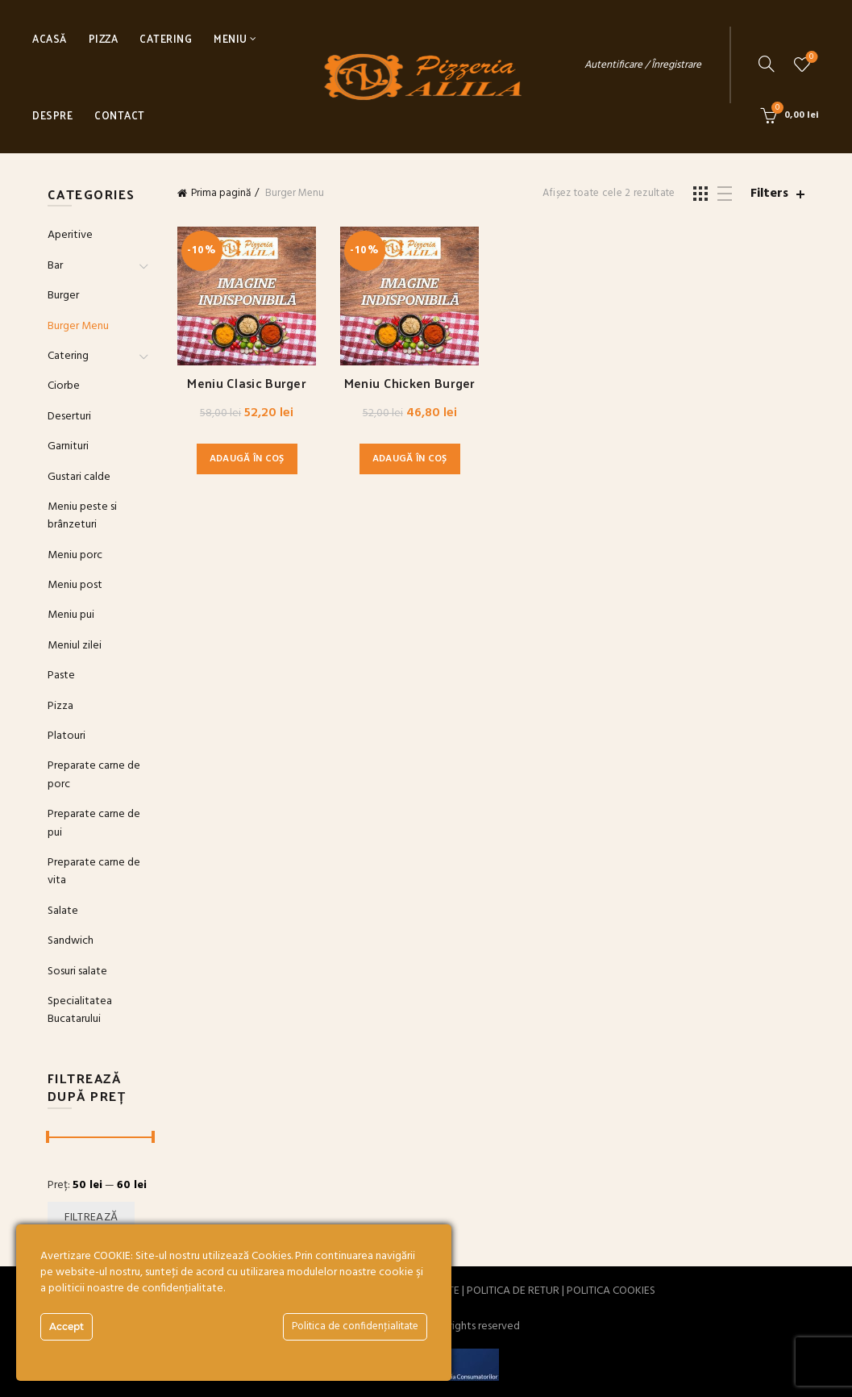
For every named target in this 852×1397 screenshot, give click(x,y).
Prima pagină (221, 193)
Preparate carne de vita (94, 871)
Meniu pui (71, 615)
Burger (63, 295)
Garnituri (68, 446)
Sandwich (71, 941)
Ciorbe (64, 386)
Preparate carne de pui (94, 823)
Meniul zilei (75, 645)
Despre (52, 115)
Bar (55, 265)
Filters (769, 194)
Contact (119, 115)
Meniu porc (75, 555)
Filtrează (91, 1217)
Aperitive (70, 235)
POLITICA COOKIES (611, 1291)
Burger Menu (78, 326)
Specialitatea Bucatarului (80, 1010)
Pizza (103, 38)
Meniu (230, 38)
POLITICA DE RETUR (513, 1291)
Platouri (66, 736)
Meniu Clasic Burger (246, 382)
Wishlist (809, 57)
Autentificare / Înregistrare (642, 64)
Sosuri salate (77, 971)
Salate (63, 911)
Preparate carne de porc (94, 775)
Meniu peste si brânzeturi (82, 516)
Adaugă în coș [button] (247, 459)
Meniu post (75, 585)
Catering (165, 38)
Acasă (49, 38)
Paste (61, 675)
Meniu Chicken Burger (410, 382)
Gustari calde (79, 477)
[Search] (766, 64)
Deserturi (69, 416)
